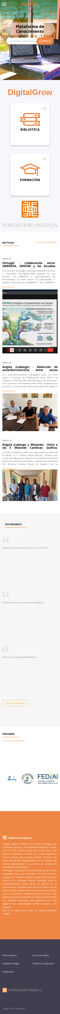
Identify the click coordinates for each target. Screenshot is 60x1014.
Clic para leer (9, 287)
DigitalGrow (30, 4)
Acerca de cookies (40, 955)
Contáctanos (8, 971)
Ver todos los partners (14, 740)
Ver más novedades (47, 242)
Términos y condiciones (43, 963)
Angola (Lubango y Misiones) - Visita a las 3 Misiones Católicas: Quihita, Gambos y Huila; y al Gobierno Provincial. (30, 447)
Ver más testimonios (15, 703)
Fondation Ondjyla (10, 963)
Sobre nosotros (9, 955)
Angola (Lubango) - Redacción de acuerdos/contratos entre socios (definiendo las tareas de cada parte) (30, 370)
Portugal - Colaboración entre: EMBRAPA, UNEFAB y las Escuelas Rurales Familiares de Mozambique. (28, 266)
